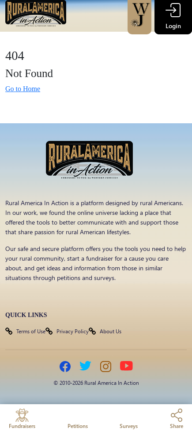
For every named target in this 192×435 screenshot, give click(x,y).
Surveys (129, 419)
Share (176, 419)
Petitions (78, 419)
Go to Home (22, 88)
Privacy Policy (72, 331)
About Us (110, 331)
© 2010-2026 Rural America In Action (96, 382)
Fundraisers (22, 419)
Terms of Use (30, 331)
